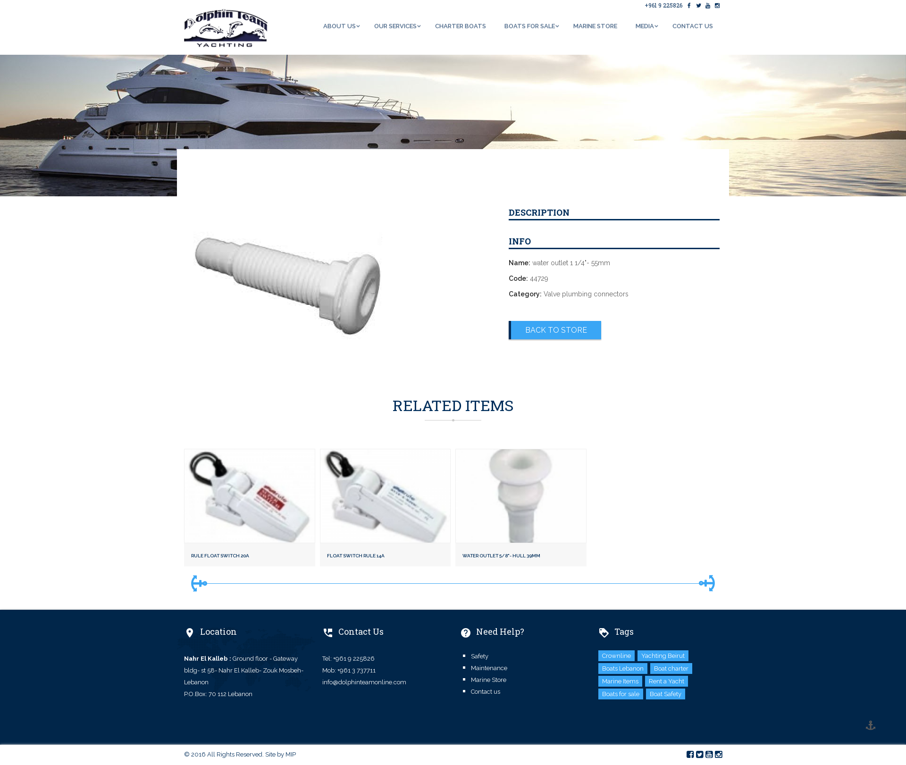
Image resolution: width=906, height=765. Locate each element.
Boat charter (671, 668)
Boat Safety (665, 694)
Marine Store (595, 25)
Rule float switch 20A (220, 555)
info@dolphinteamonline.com (364, 682)
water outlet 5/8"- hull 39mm (501, 555)
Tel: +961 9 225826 (348, 658)
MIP (290, 754)
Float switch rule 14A (356, 555)
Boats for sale (620, 694)
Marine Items (620, 681)
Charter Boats (460, 25)
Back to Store (556, 330)
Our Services (395, 25)
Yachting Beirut (663, 655)
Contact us (692, 25)
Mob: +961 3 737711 (349, 670)
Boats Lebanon (623, 668)
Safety (479, 656)
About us (339, 25)
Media (645, 25)
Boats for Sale (529, 25)
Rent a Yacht (666, 681)
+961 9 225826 (663, 4)
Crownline (616, 655)
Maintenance (489, 668)
